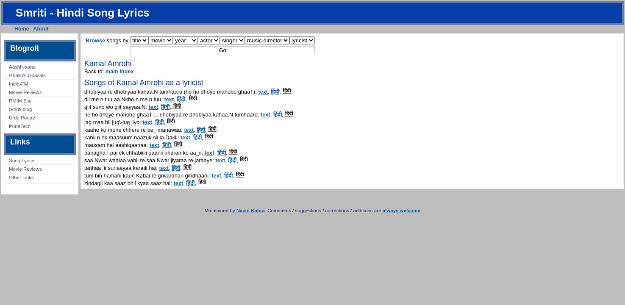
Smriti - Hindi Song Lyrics (83, 13)
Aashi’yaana (22, 66)
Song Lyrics (21, 160)
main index (120, 71)
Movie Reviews (25, 92)
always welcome (402, 210)
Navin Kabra (250, 210)
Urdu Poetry (22, 117)
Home (21, 29)
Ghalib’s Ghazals (27, 75)
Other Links (21, 177)
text (263, 92)
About (41, 29)
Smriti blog (20, 109)
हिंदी (275, 92)
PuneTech (20, 126)
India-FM (18, 83)
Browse (95, 40)
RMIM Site (20, 100)
